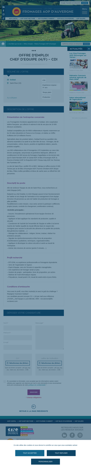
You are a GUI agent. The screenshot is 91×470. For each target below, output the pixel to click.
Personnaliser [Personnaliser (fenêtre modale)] (45, 462)
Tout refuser (61, 453)
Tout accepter (30, 453)
